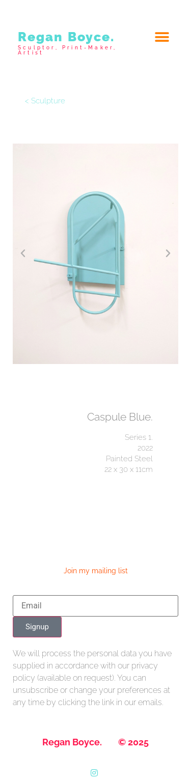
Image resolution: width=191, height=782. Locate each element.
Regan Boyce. (66, 36)
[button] (161, 36)
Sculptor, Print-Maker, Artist (67, 50)
